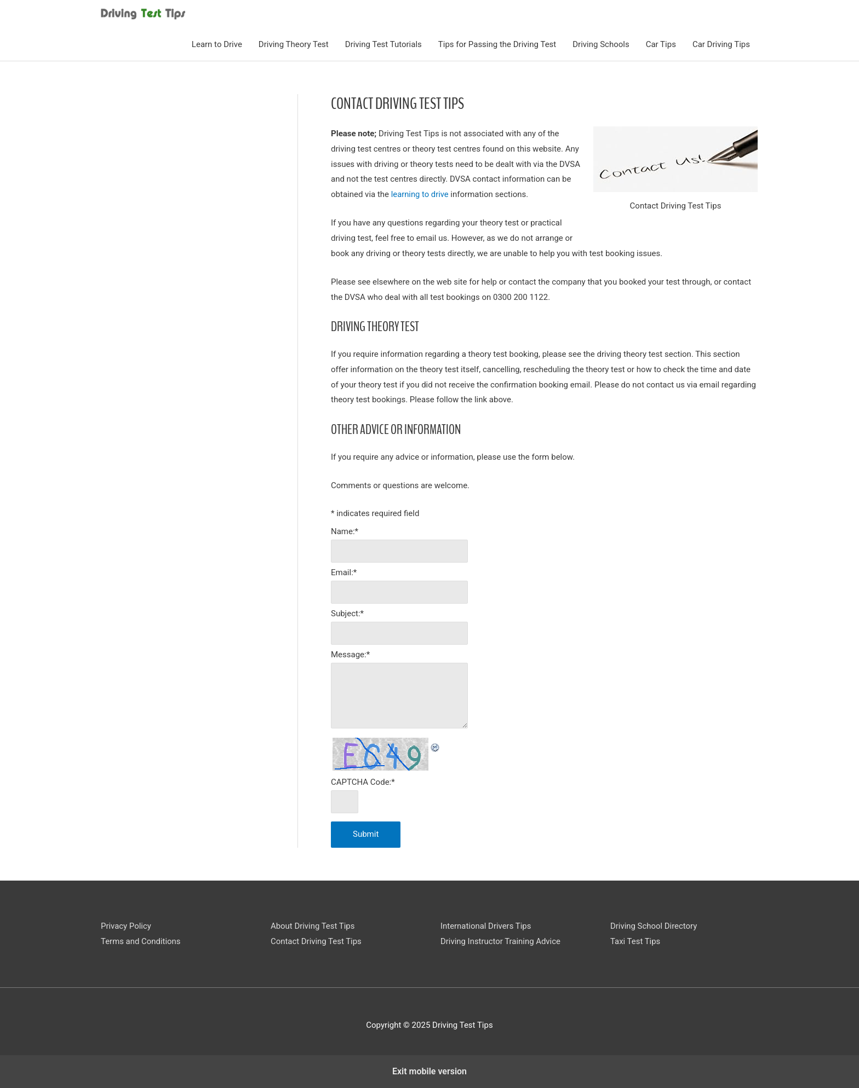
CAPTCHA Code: (363, 782)
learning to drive (420, 194)
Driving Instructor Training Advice (500, 941)
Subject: (347, 613)
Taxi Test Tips (635, 941)
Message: (350, 654)
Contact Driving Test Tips (316, 941)
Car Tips (661, 44)
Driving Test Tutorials (383, 44)
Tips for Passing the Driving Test (497, 44)
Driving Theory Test (294, 44)
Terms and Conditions (141, 941)
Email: (344, 572)
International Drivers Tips (485, 926)
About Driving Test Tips (313, 926)
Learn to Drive (217, 44)
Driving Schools (600, 44)
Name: (344, 531)
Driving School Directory (653, 926)
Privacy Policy (126, 926)
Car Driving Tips (721, 44)
